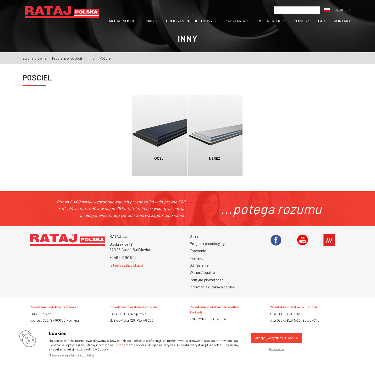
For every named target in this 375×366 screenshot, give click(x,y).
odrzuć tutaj (85, 355)
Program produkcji (67, 58)
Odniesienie (199, 265)
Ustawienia (276, 349)
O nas (150, 21)
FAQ (321, 21)
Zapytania (237, 21)
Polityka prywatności (207, 279)
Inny (91, 58)
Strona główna (34, 58)
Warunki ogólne (202, 272)
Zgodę (120, 345)
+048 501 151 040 (123, 257)
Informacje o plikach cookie (212, 287)
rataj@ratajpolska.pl (126, 265)
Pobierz (301, 21)
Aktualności (121, 21)
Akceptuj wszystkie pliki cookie (276, 338)
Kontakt (342, 21)
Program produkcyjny (191, 21)
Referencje (271, 21)
